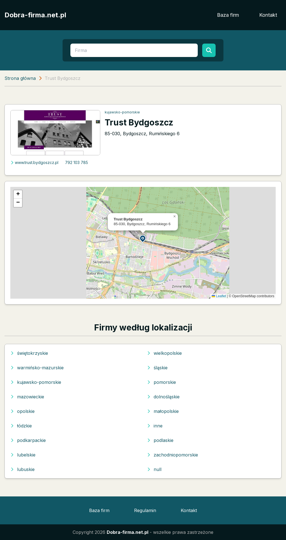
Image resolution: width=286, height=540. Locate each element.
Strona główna (20, 78)
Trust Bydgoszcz (139, 122)
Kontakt (268, 15)
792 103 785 (76, 162)
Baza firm (228, 15)
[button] (143, 238)
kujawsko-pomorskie (122, 112)
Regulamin (145, 510)
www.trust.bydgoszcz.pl (34, 162)
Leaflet (219, 296)
